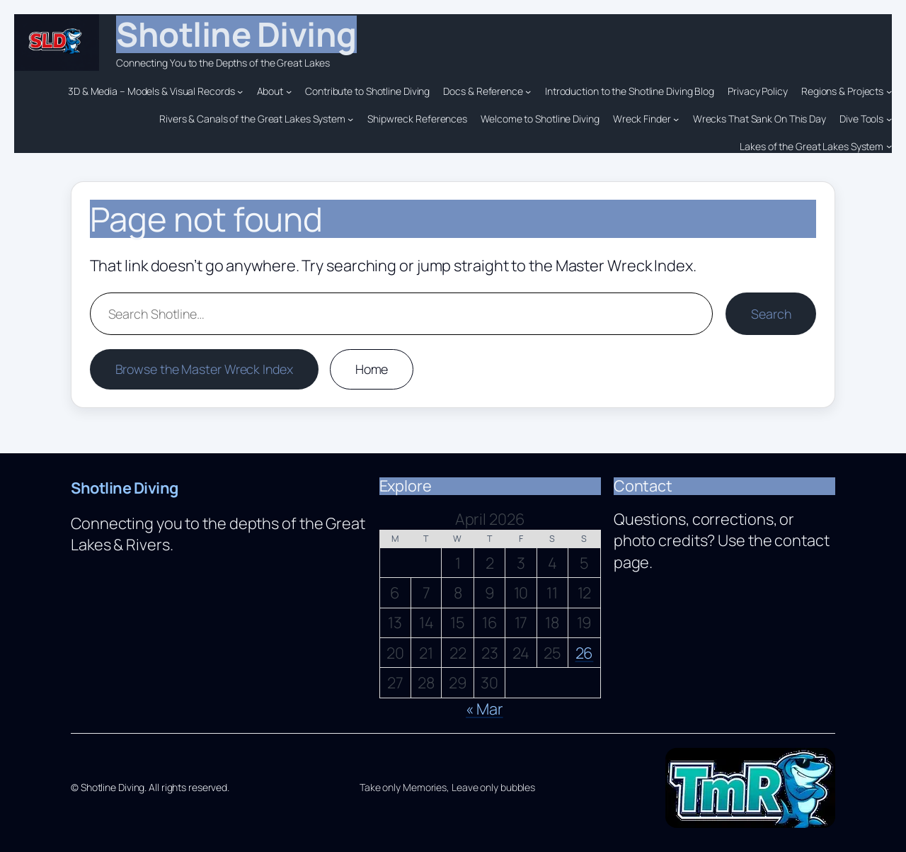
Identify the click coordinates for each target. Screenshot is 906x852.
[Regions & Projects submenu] (889, 91)
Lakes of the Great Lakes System (811, 146)
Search (771, 313)
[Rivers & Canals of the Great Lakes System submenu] (350, 119)
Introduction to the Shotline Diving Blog (629, 91)
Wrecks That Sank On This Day (759, 118)
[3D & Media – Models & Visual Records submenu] (240, 91)
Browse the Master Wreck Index (204, 368)
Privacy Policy (758, 91)
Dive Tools (861, 118)
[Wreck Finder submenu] (676, 119)
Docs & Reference (482, 91)
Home (372, 368)
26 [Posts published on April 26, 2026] (584, 653)
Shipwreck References (417, 118)
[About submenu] (289, 91)
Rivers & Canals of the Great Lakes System (252, 118)
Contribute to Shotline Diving (367, 91)
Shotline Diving (236, 34)
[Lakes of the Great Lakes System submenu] (889, 146)
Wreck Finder (642, 118)
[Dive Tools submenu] (889, 119)
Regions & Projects (842, 91)
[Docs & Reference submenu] (528, 91)
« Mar (484, 709)
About (270, 91)
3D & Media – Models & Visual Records (151, 91)
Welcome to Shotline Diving (540, 118)
